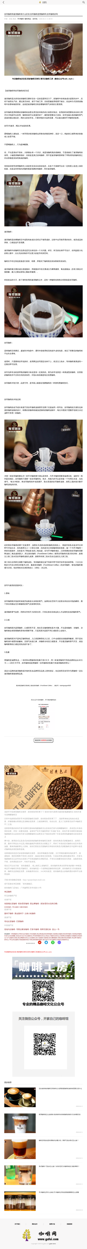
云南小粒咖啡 (30, 913)
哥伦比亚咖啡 (9, 921)
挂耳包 (35, 19)
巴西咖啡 (20, 921)
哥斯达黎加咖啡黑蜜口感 (36, 939)
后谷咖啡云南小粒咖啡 (36, 938)
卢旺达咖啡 (15, 907)
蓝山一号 (55, 929)
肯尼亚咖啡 (7, 907)
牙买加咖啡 (32, 934)
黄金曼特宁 (19, 913)
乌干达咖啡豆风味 (11, 938)
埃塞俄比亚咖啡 (10, 904)
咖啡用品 (28, 19)
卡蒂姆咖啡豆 (15, 934)
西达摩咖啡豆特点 (23, 938)
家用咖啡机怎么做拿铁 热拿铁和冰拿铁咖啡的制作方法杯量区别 (59, 1114)
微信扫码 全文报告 (43, 740)
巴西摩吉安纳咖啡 (65, 936)
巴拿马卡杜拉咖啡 (50, 939)
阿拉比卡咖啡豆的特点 (52, 936)
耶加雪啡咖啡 (48, 934)
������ (30, 943)
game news (52, 1243)
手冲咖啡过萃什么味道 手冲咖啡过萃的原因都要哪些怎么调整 (59, 1192)
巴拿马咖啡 (34, 929)
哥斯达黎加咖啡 (22, 929)
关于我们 (17, 1224)
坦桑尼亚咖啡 (23, 907)
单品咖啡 (8, 892)
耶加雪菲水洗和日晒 (49, 904)
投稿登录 (69, 1224)
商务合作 (34, 1224)
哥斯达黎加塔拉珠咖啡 (64, 938)
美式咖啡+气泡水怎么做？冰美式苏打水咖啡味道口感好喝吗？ (59, 1166)
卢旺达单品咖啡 (14, 939)
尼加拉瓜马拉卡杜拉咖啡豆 (24, 936)
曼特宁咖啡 (8, 913)
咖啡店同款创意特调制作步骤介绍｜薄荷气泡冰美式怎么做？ (59, 1140)
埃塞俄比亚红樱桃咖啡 (50, 938)
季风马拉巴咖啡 (24, 934)
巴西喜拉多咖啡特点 (62, 939)
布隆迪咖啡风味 (24, 939)
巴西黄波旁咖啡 (76, 934)
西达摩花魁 (40, 934)
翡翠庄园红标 (45, 929)
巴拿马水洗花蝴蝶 (9, 936)
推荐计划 (52, 1224)
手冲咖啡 (20, 19)
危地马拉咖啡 (9, 929)
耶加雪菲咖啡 (23, 904)
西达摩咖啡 (34, 904)
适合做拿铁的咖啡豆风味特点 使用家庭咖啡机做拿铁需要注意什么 (60, 1088)
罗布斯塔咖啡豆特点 (39, 936)
